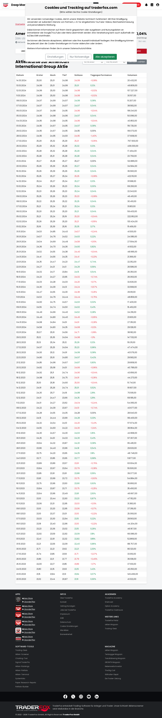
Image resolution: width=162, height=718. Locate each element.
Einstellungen (55, 56)
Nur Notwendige (79, 56)
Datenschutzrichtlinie (81, 48)
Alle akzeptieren (105, 56)
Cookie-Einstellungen (58, 43)
